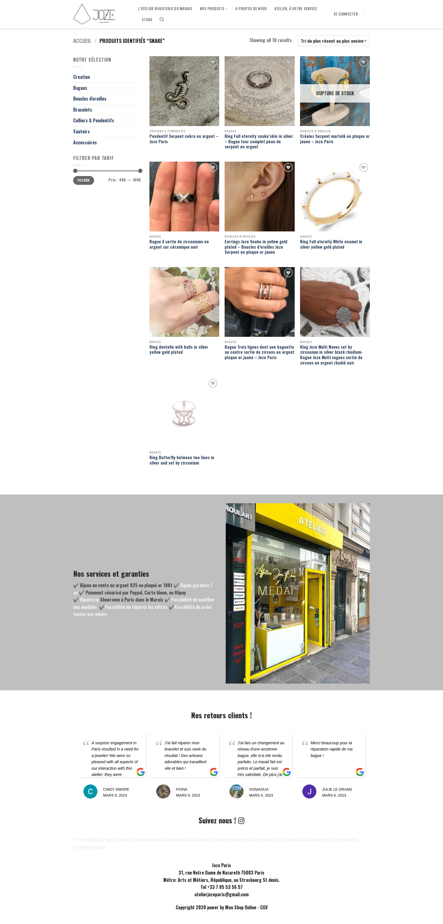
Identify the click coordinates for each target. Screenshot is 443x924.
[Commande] (333, 40)
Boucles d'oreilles (90, 98)
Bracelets (82, 109)
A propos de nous (251, 8)
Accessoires (85, 142)
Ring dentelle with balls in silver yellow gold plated (178, 349)
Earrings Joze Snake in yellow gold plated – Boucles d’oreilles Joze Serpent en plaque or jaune (256, 247)
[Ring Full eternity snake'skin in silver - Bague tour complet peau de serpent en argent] (259, 91)
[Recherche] (162, 19)
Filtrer (83, 180)
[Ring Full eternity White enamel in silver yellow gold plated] (335, 196)
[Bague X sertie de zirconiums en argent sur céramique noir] (184, 196)
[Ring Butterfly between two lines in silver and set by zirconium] (184, 412)
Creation (81, 76)
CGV (264, 907)
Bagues (80, 87)
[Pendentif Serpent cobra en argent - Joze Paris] (184, 91)
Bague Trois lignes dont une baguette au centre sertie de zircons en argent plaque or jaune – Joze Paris (259, 352)
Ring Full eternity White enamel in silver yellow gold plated (331, 244)
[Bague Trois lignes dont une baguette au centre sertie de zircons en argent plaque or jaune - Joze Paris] (259, 302)
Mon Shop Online (240, 907)
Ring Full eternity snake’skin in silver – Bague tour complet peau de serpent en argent (259, 141)
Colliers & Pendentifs (93, 120)
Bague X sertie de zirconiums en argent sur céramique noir (179, 244)
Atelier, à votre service (295, 8)
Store (147, 19)
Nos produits (214, 9)
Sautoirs (81, 131)
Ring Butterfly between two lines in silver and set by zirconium (181, 460)
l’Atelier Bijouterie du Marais (165, 8)
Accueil (82, 40)
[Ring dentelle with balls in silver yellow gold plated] (184, 302)
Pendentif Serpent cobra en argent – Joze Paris (183, 139)
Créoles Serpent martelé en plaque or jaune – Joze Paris (335, 139)
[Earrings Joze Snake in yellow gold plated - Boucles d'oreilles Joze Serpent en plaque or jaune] (259, 196)
